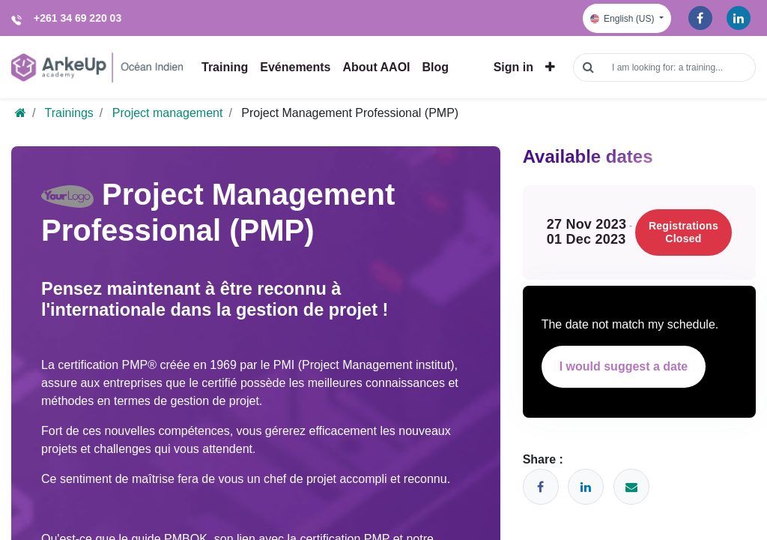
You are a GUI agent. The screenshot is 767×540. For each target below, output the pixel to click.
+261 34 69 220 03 (77, 18)
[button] (550, 61)
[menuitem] (224, 61)
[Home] (20, 101)
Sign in (513, 61)
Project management (167, 101)
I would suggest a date (624, 356)
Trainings (69, 101)
